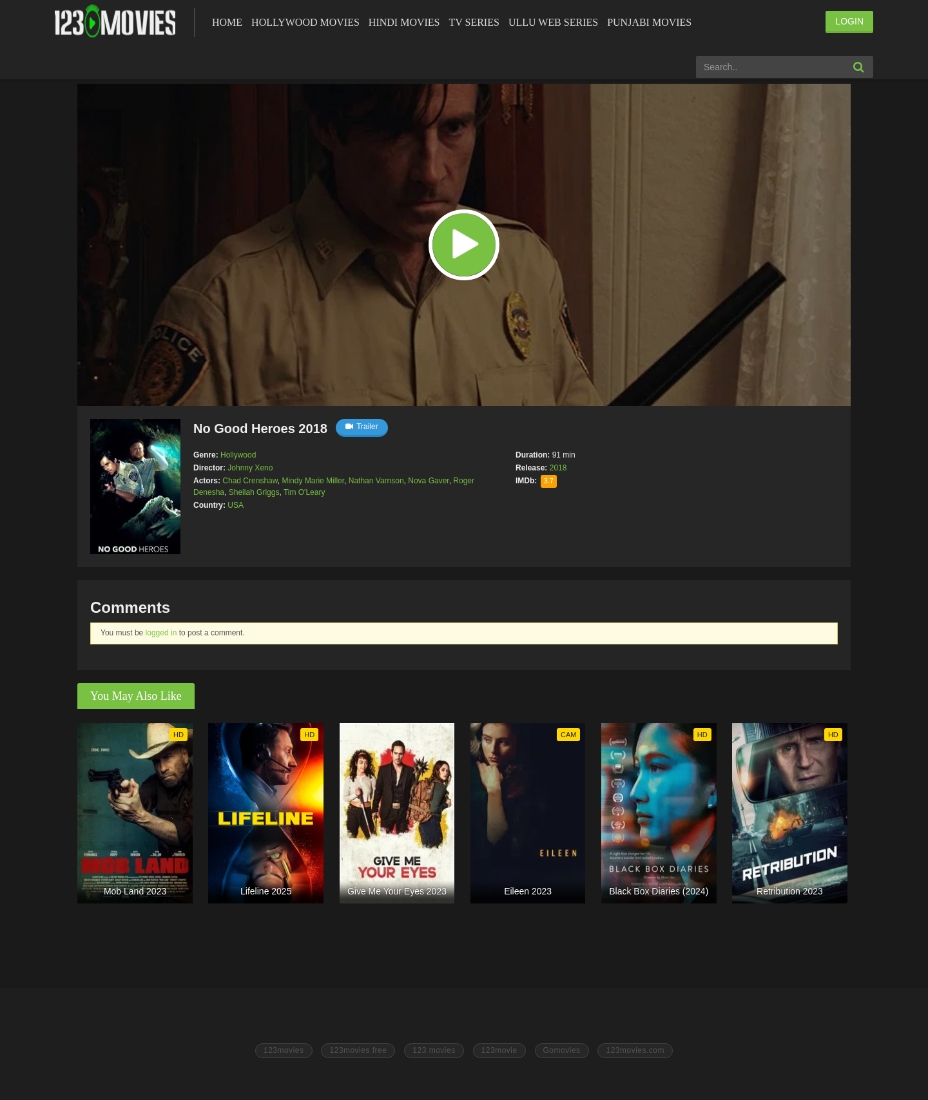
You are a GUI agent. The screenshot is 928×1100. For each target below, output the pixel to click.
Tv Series (474, 22)
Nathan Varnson (376, 480)
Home (227, 22)
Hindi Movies (404, 22)
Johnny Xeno (250, 467)
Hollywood (238, 454)
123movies (284, 1050)
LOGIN (849, 21)
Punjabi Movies (649, 22)
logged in (161, 632)
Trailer (361, 426)
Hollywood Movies (305, 22)
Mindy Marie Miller (313, 480)
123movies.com (635, 1050)
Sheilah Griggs (254, 492)
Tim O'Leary (304, 492)
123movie (499, 1050)
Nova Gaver (428, 480)
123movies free (358, 1050)
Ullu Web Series (553, 22)
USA (235, 505)
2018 (558, 467)
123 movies (433, 1050)
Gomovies (562, 1050)
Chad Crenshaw (249, 480)
